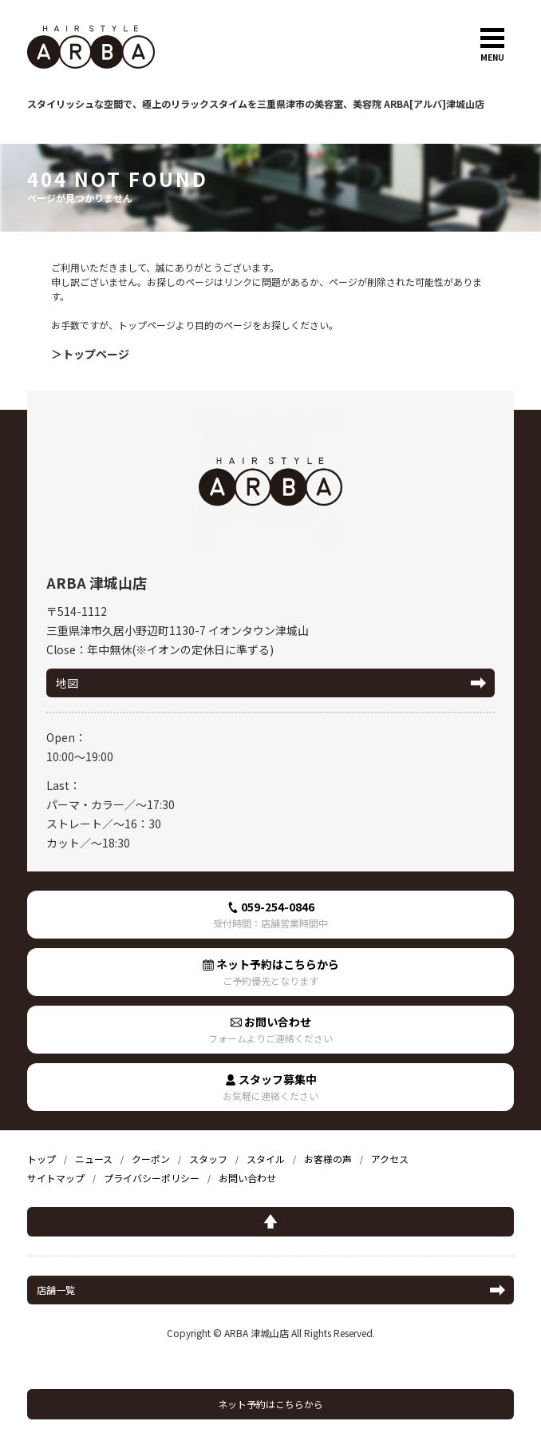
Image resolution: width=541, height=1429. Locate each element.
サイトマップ (56, 1178)
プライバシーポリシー (151, 1178)
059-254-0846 (270, 914)
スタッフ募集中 (270, 1086)
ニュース (94, 1158)
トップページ (95, 354)
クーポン (151, 1158)
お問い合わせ (270, 1029)
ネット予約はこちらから (270, 1404)
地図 (67, 683)
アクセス (390, 1158)
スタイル (266, 1158)
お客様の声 (328, 1158)
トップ (41, 1158)
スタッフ (208, 1158)
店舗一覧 (56, 1289)
